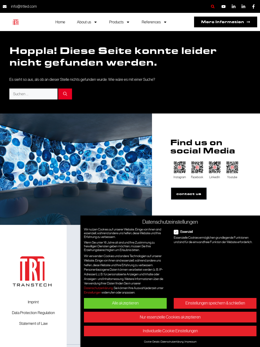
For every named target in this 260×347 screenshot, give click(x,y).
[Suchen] (65, 94)
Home (60, 22)
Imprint (33, 302)
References (154, 22)
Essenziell (185, 232)
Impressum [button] (191, 341)
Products (119, 22)
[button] (212, 6)
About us (87, 22)
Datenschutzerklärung (98, 288)
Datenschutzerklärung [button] (172, 341)
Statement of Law (33, 323)
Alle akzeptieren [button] (125, 303)
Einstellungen (92, 292)
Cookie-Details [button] (151, 341)
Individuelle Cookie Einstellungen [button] (170, 331)
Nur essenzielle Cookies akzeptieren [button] (170, 317)
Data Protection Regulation (33, 312)
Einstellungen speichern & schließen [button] (215, 303)
